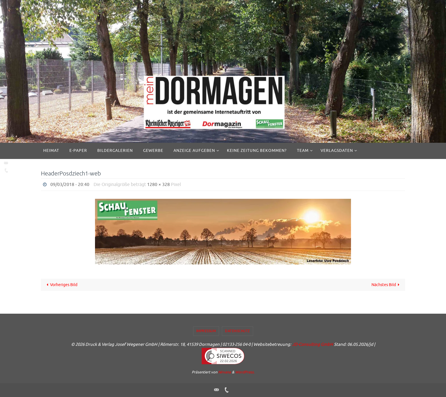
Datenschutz (237, 331)
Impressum (206, 331)
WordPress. (245, 372)
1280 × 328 (158, 184)
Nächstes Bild (386, 284)
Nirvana (224, 372)
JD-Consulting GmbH (312, 344)
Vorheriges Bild (61, 284)
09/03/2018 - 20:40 (69, 184)
